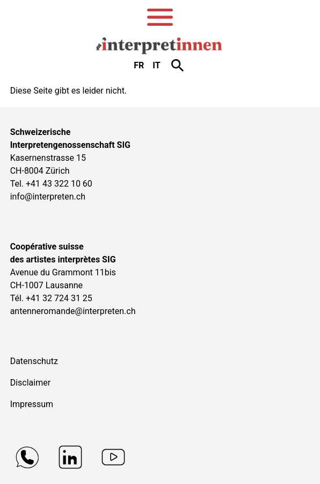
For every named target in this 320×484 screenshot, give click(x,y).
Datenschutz (34, 361)
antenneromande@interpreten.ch (73, 311)
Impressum (32, 404)
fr (139, 65)
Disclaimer (30, 383)
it (156, 65)
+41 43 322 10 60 (59, 184)
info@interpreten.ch (47, 196)
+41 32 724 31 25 (59, 298)
